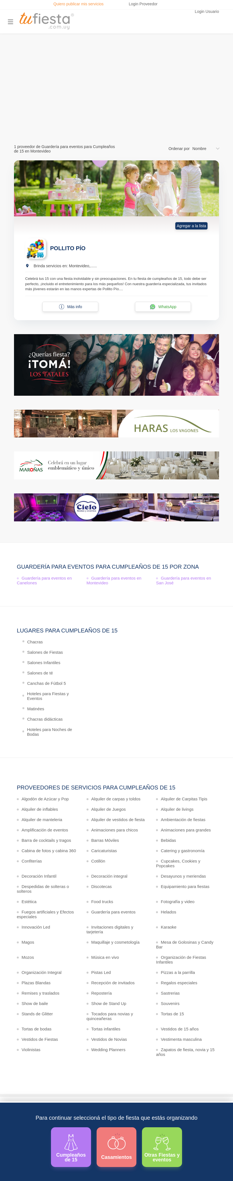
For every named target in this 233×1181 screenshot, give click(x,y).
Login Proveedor (143, 4)
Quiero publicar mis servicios (78, 4)
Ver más (115, 109)
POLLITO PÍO (67, 248)
